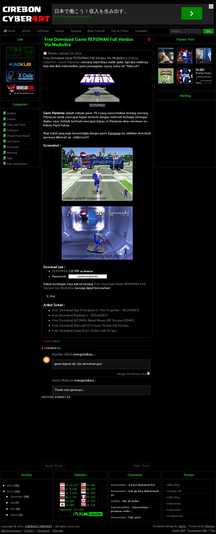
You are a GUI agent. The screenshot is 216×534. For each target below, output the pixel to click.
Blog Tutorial (96, 30)
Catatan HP (174, 491)
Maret (14, 514)
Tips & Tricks (119, 30)
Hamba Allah (62, 354)
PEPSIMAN (60, 271)
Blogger (210, 526)
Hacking (76, 30)
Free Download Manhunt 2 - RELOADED (79, 315)
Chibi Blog (173, 497)
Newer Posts (54, 466)
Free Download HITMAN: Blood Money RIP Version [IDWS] (93, 320)
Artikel (11, 113)
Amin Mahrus (62, 380)
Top (212, 530)
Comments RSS (197, 530)
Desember (16, 496)
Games (59, 30)
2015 (10, 485)
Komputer (13, 147)
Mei (12, 508)
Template (141, 30)
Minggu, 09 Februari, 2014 (132, 374)
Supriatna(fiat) (120, 507)
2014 (10, 491)
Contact (29, 530)
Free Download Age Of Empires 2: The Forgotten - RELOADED (95, 310)
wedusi (115, 501)
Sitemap (58, 530)
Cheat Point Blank (18, 135)
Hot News (13, 141)
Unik (10, 158)
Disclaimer (43, 530)
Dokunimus (174, 503)
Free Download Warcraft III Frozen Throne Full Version (90, 325)
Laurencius (174, 509)
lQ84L (182, 526)
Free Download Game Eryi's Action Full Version (84, 330)
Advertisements (11, 530)
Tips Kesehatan (17, 163)
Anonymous (118, 484)
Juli (12, 502)
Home (9, 30)
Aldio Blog (173, 484)
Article (26, 30)
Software (43, 30)
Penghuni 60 (175, 516)
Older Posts (142, 466)
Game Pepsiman (69, 62)
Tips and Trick (16, 124)
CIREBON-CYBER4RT (38, 526)
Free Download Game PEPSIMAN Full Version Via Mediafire (84, 58)
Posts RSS (178, 530)
